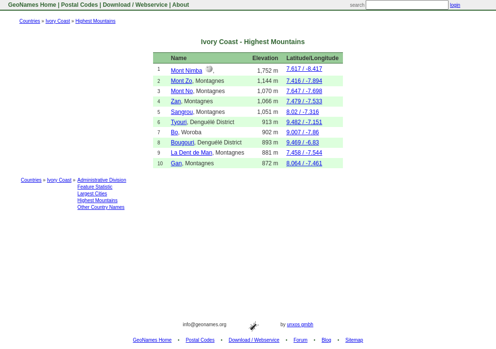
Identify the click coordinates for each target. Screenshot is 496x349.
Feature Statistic (95, 187)
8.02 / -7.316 (302, 112)
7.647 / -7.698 (304, 91)
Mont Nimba (186, 70)
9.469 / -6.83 (302, 142)
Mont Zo (181, 81)
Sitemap (354, 340)
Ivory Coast (58, 21)
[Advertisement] (248, 240)
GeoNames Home (31, 4)
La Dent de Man (191, 152)
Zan (176, 101)
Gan (176, 163)
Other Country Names (101, 207)
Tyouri (179, 122)
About (180, 4)
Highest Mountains (96, 21)
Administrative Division (102, 180)
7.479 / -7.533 (304, 101)
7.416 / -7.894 (304, 81)
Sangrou (182, 112)
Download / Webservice (135, 4)
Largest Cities (92, 193)
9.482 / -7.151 (304, 122)
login (455, 5)
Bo (174, 132)
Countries (29, 21)
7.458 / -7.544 (304, 152)
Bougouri (182, 142)
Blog (326, 340)
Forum (301, 340)
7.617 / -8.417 (304, 68)
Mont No (182, 91)
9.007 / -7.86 (302, 132)
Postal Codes (79, 4)
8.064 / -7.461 (304, 163)
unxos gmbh (300, 324)
